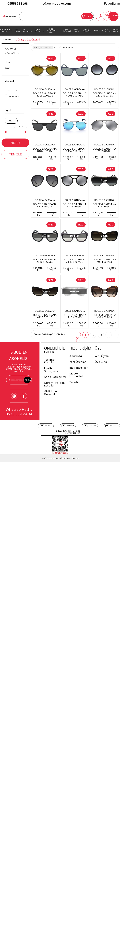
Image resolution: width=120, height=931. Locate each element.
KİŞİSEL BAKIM (76, 30)
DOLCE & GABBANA (46, 92)
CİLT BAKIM (17, 30)
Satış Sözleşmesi (55, 582)
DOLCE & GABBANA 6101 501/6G (78, 278)
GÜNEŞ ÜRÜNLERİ (67, 30)
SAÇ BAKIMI (108, 30)
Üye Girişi (101, 567)
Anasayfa (75, 561)
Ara (87, 16)
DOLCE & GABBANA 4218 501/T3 (46, 278)
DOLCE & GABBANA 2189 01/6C (78, 218)
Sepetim (74, 587)
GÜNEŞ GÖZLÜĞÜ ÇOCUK (51, 30)
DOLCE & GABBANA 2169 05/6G (78, 459)
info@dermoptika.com (55, 3)
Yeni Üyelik (102, 561)
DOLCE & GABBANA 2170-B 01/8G (46, 157)
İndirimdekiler (78, 572)
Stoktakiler (66, 47)
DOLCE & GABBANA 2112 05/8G (46, 338)
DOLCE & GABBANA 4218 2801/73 (46, 97)
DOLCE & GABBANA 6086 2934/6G (78, 97)
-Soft (43, 663)
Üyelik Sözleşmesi (51, 574)
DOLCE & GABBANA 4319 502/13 (46, 519)
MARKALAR (98, 31)
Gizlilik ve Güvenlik (50, 598)
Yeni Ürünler (77, 567)
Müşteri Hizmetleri (76, 580)
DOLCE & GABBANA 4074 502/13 (78, 399)
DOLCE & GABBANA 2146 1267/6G (78, 338)
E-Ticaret (51, 663)
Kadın (7, 68)
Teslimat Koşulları (50, 566)
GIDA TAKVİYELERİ (27, 30)
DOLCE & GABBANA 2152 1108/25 (46, 218)
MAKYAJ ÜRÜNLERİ (87, 30)
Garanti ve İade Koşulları (54, 589)
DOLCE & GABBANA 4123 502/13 (46, 459)
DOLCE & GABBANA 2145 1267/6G (46, 399)
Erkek (7, 62)
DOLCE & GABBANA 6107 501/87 (78, 157)
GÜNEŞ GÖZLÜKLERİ (40, 30)
